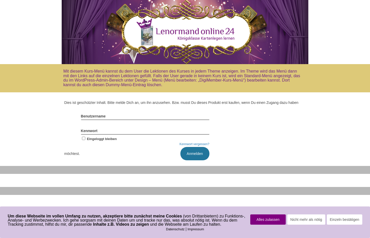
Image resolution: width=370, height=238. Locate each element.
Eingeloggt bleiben (99, 139)
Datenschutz (175, 229)
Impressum (196, 229)
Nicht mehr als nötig (306, 219)
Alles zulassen (268, 219)
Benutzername (93, 116)
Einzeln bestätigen (344, 219)
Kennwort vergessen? (194, 144)
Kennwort (89, 131)
